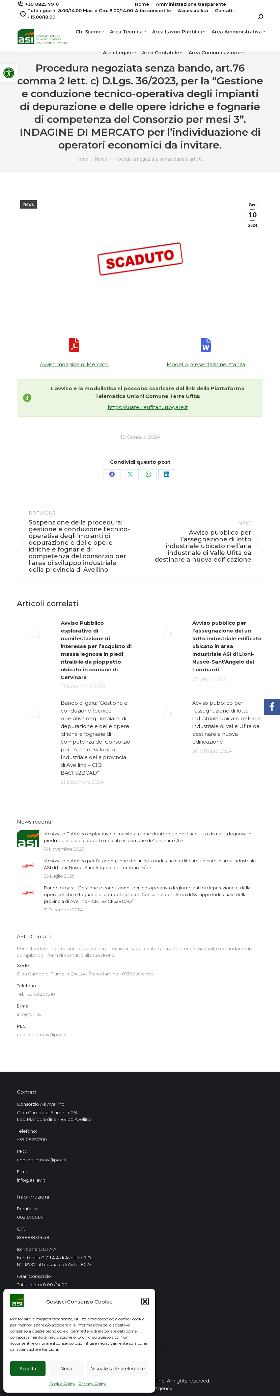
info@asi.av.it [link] (31, 1180)
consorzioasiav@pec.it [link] (41, 1159)
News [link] (28, 204)
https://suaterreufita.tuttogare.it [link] (148, 407)
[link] (9, 73)
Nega (66, 1368)
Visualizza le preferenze (118, 1368)
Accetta (27, 1368)
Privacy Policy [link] (92, 1383)
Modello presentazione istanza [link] (206, 364)
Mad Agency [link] (157, 1389)
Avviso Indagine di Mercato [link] (74, 364)
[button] (145, 1301)
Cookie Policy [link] (62, 1383)
